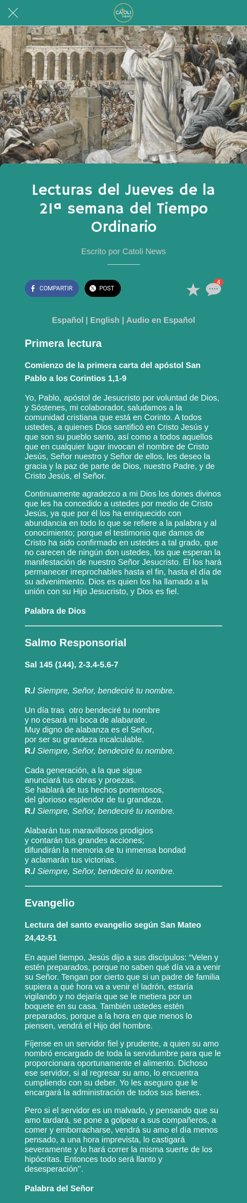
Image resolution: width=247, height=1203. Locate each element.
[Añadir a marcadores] (193, 289)
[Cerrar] (13, 13)
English (105, 320)
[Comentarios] (212, 289)
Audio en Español (161, 320)
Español (68, 320)
